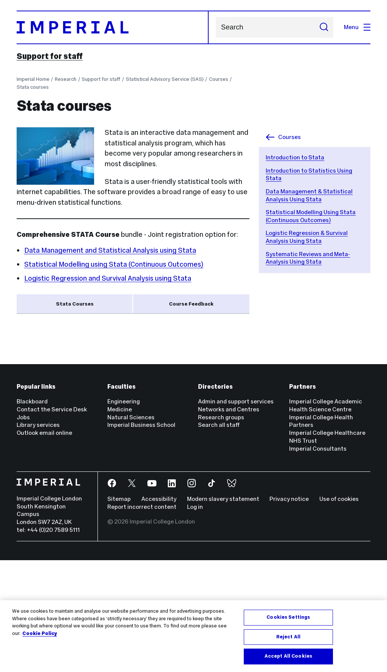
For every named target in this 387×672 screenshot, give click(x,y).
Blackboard (32, 513)
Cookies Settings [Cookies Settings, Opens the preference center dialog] (288, 617)
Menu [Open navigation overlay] (357, 27)
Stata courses (33, 87)
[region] (193, 636)
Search (215, 27)
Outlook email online (44, 544)
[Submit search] (324, 27)
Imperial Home (33, 79)
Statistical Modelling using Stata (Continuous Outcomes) (113, 264)
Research (65, 79)
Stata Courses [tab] (75, 304)
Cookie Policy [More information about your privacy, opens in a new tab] (39, 633)
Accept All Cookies (288, 656)
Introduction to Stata (295, 157)
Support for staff (50, 56)
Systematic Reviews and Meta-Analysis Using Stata (308, 258)
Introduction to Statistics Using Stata (89, 355)
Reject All (288, 637)
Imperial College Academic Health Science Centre (325, 517)
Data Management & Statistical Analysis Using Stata (309, 195)
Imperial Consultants (318, 560)
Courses (218, 79)
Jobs (23, 529)
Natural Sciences (131, 529)
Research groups (221, 529)
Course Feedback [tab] (191, 304)
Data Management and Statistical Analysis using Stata (110, 250)
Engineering (123, 513)
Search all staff (219, 537)
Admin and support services (236, 513)
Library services (38, 537)
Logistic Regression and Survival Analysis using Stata (107, 278)
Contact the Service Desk (52, 521)
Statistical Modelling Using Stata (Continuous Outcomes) (311, 216)
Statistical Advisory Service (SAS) (165, 79)
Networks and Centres (228, 521)
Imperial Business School (141, 537)
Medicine (119, 521)
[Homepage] (113, 27)
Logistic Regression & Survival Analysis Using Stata (307, 236)
